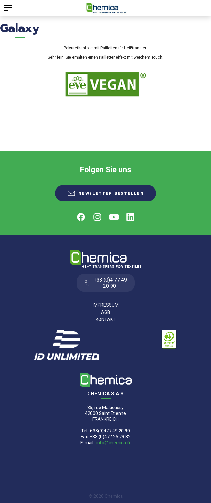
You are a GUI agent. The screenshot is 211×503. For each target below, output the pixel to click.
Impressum (106, 304)
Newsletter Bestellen (111, 193)
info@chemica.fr (113, 442)
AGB (105, 312)
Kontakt (106, 319)
